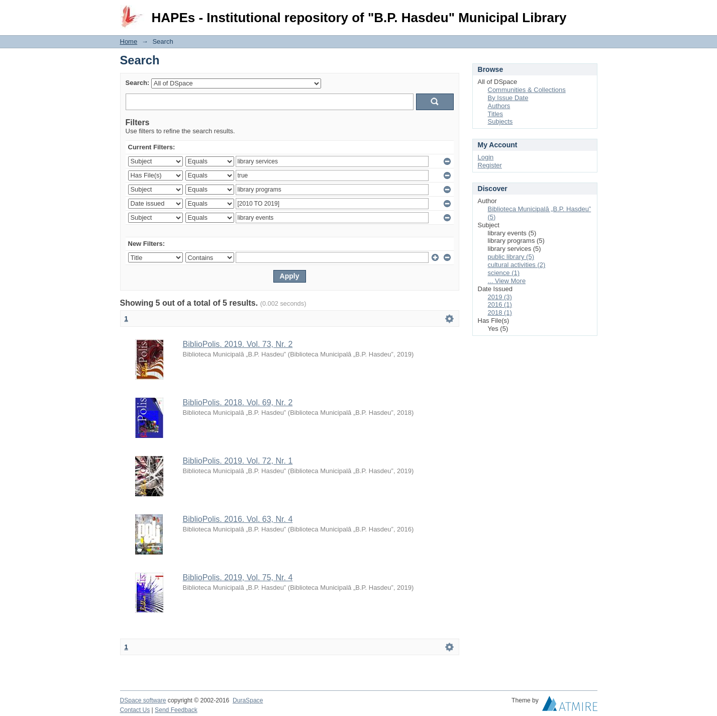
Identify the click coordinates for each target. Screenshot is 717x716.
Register (490, 165)
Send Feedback (176, 709)
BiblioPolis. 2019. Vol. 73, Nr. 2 (238, 344)
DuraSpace (248, 700)
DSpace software (143, 700)
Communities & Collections (527, 90)
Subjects (500, 121)
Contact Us (135, 709)
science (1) (504, 273)
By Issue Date (508, 98)
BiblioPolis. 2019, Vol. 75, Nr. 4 (238, 577)
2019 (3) (500, 297)
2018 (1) (500, 312)
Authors (499, 106)
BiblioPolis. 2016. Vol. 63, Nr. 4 (238, 519)
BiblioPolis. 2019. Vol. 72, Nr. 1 (238, 461)
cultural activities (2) (517, 264)
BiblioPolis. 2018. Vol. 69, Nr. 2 (238, 402)
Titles (495, 114)
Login (589, 12)
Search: (138, 82)
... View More (507, 281)
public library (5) (511, 256)
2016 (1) (500, 304)
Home (129, 41)
